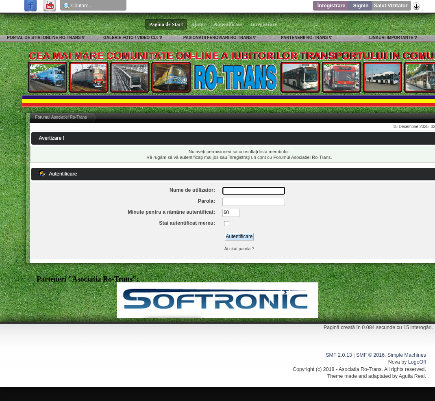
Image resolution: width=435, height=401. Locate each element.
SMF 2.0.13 (339, 355)
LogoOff (417, 362)
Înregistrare (332, 6)
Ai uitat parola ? (239, 248)
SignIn (360, 6)
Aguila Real (412, 376)
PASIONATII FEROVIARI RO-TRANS (217, 37)
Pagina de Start (166, 24)
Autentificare (228, 24)
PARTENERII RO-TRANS (304, 37)
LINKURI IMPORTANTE (391, 37)
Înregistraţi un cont (247, 157)
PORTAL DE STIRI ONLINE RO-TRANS (43, 37)
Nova (394, 362)
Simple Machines (406, 355)
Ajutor (198, 24)
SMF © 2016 (370, 355)
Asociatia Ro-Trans (360, 369)
